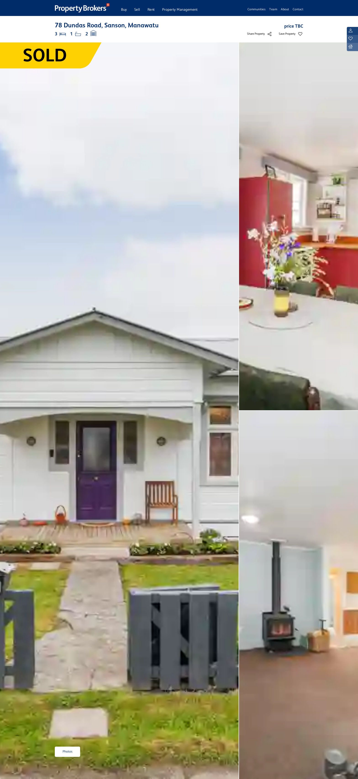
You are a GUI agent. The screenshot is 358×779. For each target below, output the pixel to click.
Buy (124, 10)
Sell (137, 10)
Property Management (180, 10)
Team (273, 9)
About (285, 9)
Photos (67, 751)
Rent (151, 10)
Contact (298, 9)
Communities (256, 9)
